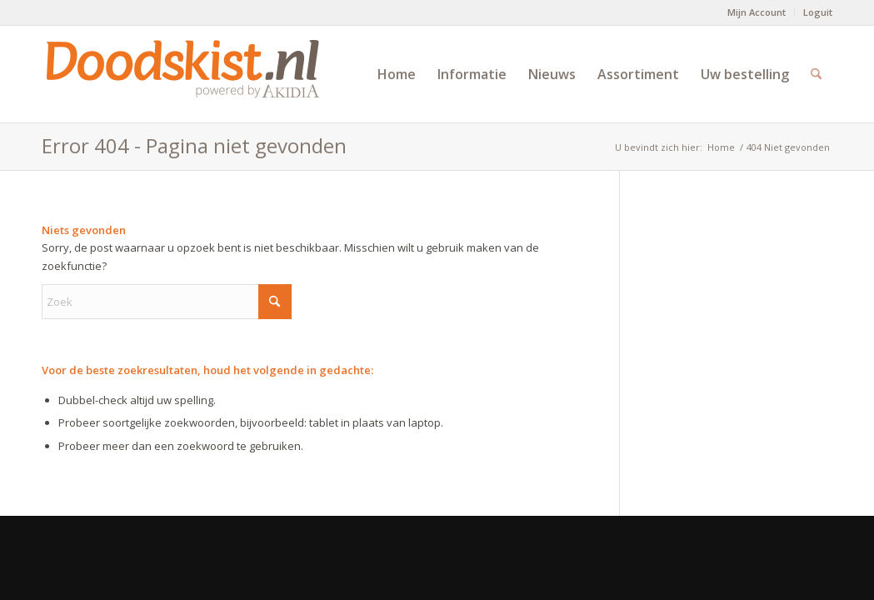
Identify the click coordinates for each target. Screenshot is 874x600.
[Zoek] (816, 74)
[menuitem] (757, 12)
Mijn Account (756, 12)
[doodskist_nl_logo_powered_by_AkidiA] (183, 74)
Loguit (817, 12)
